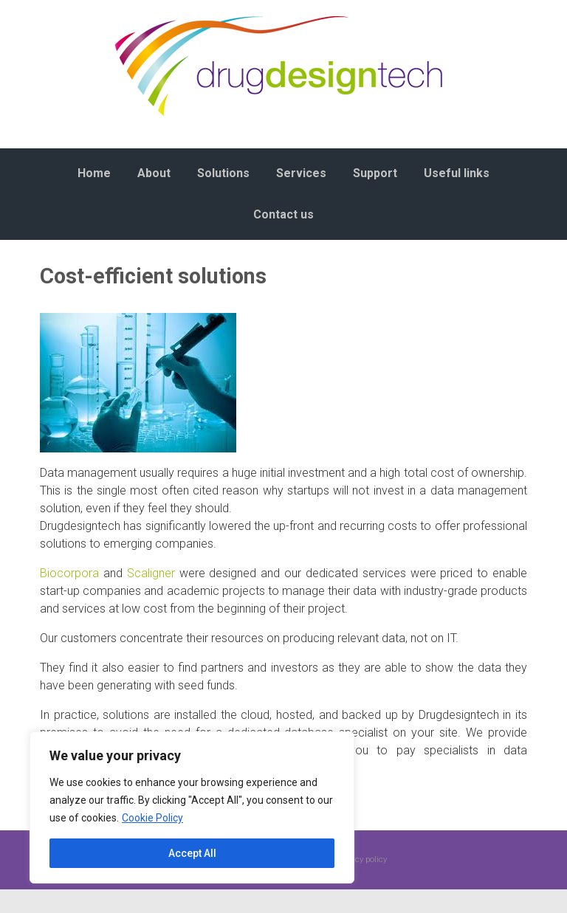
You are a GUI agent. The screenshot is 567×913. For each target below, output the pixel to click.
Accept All (192, 853)
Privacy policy (362, 859)
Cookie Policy (152, 818)
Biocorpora (69, 573)
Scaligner (151, 573)
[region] (192, 807)
